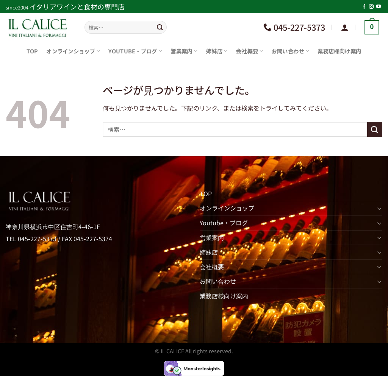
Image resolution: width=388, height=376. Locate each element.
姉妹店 (216, 51)
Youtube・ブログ (135, 51)
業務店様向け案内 (339, 51)
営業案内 (184, 51)
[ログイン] (345, 27)
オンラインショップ (73, 51)
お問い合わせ (290, 51)
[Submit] (159, 27)
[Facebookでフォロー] (364, 6)
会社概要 (249, 51)
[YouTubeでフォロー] (378, 6)
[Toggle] (379, 208)
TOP (32, 51)
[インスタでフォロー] (371, 6)
